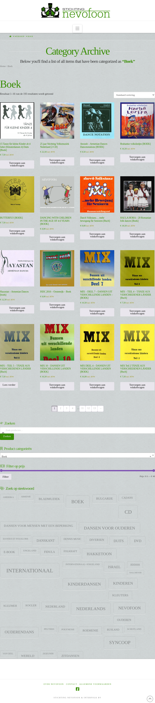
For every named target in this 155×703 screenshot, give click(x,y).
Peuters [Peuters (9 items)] (49, 629)
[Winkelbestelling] (134, 95)
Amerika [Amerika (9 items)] (8, 497)
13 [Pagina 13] (94, 408)
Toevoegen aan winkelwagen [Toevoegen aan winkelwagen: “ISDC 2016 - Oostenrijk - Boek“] (57, 306)
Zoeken (7, 436)
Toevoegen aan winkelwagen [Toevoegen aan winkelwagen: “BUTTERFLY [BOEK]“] (17, 232)
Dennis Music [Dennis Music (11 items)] (72, 539)
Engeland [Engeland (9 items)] (29, 550)
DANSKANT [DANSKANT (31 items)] (45, 540)
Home (3, 66)
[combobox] (77, 455)
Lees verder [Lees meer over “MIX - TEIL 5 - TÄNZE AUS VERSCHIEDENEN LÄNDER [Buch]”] (9, 385)
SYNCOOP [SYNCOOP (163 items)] (120, 642)
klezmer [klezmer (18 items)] (10, 605)
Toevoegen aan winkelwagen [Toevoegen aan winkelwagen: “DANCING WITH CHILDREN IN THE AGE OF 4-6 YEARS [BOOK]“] (57, 238)
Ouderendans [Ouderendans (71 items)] (19, 632)
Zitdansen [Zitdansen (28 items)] (70, 656)
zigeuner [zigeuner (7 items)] (48, 653)
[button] (77, 28)
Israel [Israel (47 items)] (114, 567)
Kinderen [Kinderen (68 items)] (123, 583)
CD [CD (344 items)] (128, 512)
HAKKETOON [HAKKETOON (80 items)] (99, 554)
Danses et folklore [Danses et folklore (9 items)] (15, 539)
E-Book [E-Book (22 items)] (9, 552)
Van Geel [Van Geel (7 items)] (8, 653)
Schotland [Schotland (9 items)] (134, 629)
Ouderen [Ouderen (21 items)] (124, 620)
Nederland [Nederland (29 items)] (55, 606)
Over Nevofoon (54, 684)
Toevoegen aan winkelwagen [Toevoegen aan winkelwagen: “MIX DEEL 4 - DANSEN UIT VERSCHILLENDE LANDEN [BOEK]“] (97, 386)
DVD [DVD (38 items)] (137, 541)
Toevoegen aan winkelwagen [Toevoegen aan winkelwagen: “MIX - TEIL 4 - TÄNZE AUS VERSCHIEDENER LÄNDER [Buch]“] (137, 312)
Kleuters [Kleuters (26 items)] (120, 595)
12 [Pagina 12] (88, 408)
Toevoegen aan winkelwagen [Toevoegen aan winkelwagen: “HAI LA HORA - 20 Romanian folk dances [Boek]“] (137, 235)
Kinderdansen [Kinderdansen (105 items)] (84, 584)
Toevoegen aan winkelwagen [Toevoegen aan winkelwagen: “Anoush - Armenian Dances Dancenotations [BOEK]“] (97, 161)
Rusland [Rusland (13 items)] (113, 629)
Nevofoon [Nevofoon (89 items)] (129, 608)
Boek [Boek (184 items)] (77, 501)
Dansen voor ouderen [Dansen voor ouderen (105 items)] (109, 528)
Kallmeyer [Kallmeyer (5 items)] (136, 573)
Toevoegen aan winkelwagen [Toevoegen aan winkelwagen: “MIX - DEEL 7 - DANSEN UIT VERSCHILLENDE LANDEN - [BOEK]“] (97, 312)
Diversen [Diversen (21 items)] (96, 540)
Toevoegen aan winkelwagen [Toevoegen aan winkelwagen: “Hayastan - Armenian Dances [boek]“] (17, 309)
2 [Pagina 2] (60, 408)
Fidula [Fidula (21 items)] (49, 552)
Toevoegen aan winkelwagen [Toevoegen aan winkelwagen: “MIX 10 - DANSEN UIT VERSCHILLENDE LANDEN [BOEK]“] (57, 386)
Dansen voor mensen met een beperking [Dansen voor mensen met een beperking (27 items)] (38, 525)
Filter (6, 476)
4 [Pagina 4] (72, 408)
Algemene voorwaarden (95, 684)
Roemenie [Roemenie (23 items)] (90, 630)
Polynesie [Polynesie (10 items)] (67, 629)
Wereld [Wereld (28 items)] (27, 656)
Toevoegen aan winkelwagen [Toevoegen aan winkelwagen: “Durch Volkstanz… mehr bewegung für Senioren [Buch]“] (97, 235)
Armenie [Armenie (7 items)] (26, 496)
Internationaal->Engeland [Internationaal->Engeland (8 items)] (83, 564)
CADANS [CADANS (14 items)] (127, 497)
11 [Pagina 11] (82, 408)
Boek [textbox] (76, 456)
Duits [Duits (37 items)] (119, 541)
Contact (71, 684)
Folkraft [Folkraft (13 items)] (70, 551)
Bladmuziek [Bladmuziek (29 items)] (49, 499)
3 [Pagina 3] (66, 408)
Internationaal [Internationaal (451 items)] (29, 570)
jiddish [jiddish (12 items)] (135, 564)
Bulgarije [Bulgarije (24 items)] (104, 498)
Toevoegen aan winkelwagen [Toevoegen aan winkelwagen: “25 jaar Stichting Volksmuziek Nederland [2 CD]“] (57, 161)
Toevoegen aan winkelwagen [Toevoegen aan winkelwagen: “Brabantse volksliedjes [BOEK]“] (137, 158)
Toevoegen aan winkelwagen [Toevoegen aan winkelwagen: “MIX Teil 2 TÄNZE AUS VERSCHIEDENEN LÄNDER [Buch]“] (137, 386)
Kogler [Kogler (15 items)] (31, 605)
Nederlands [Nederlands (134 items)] (90, 608)
